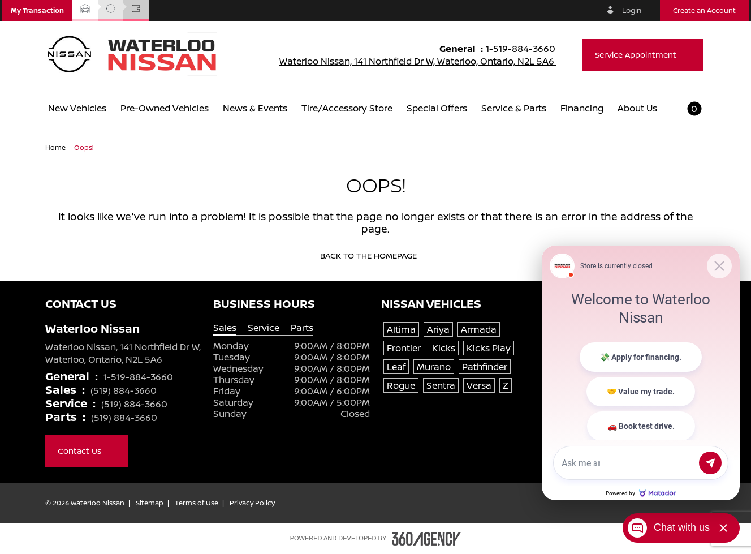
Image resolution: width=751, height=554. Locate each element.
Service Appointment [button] (643, 54)
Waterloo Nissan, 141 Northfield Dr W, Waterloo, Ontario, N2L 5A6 (425, 61)
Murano (434, 366)
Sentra (440, 385)
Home (56, 147)
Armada (479, 329)
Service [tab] (263, 328)
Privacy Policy (252, 503)
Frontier (404, 348)
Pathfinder (484, 366)
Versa (479, 385)
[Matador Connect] (641, 373)
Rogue (401, 385)
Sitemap (149, 503)
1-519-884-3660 (526, 48)
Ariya (438, 329)
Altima (401, 329)
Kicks (443, 348)
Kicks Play (489, 348)
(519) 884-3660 (123, 390)
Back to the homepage (375, 256)
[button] (37, 10)
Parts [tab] (302, 328)
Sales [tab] (224, 328)
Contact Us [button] (87, 450)
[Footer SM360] (426, 539)
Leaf (396, 366)
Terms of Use (196, 503)
